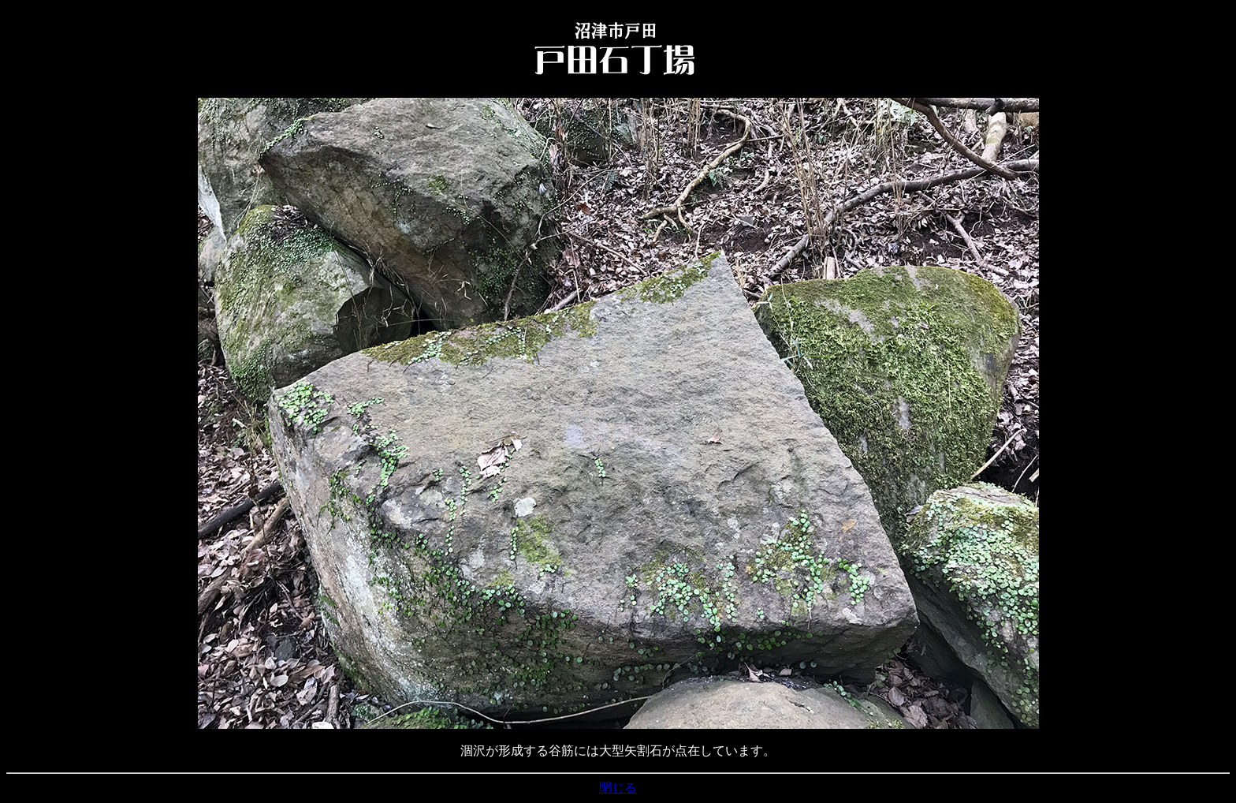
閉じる (618, 787)
